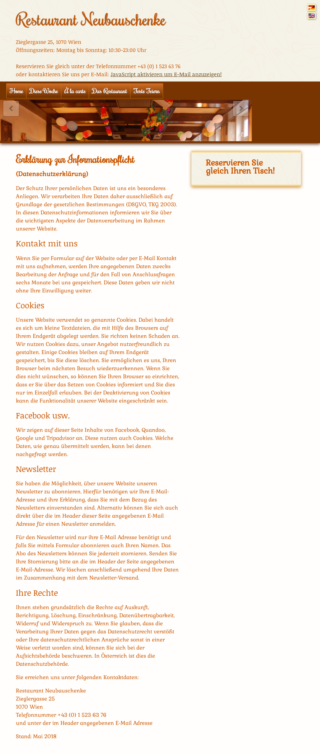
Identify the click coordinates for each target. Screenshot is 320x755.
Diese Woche (44, 91)
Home (16, 91)
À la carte (75, 91)
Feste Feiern (147, 91)
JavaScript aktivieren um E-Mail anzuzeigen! (166, 74)
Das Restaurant (109, 91)
